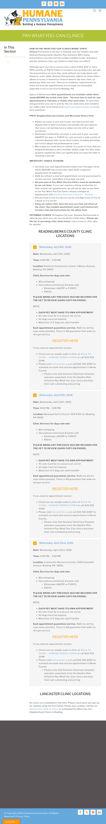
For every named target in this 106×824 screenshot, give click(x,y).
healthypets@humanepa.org (78, 107)
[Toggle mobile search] (94, 10)
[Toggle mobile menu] (100, 10)
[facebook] (80, 812)
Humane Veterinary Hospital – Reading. (74, 194)
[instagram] (93, 812)
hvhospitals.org (60, 364)
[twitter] (86, 812)
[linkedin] (99, 812)
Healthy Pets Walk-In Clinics (44, 709)
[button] (65, 247)
